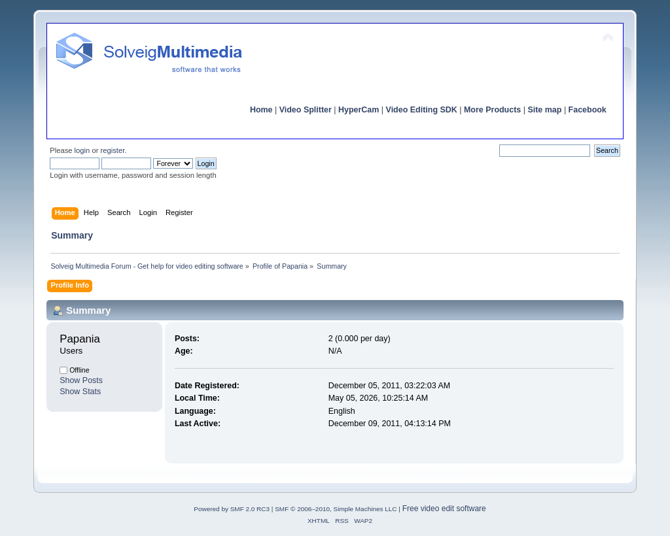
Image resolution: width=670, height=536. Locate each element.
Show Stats (80, 391)
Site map (544, 109)
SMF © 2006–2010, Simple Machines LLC (336, 508)
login (82, 150)
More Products (492, 109)
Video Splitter (305, 109)
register (113, 150)
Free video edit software (444, 508)
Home (261, 109)
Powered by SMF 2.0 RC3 (232, 508)
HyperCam (358, 109)
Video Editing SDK (421, 109)
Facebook (588, 109)
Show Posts (81, 380)
